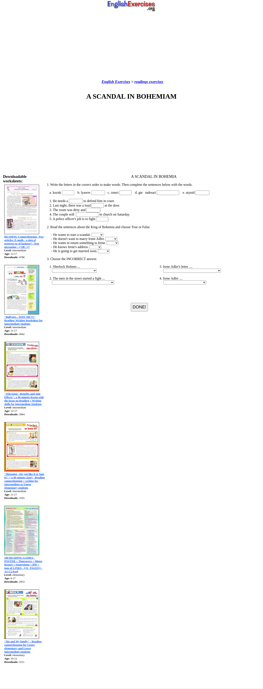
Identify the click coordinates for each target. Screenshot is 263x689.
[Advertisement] (131, 46)
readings (141, 82)
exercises (155, 82)
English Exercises (116, 82)
